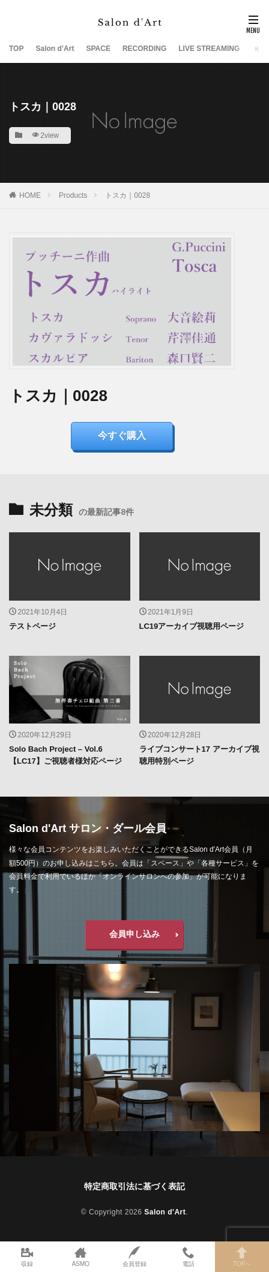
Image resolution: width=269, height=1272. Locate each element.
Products (73, 195)
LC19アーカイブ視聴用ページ (191, 626)
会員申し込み (134, 934)
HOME (30, 195)
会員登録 (134, 1256)
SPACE (98, 48)
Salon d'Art (165, 1212)
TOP (16, 48)
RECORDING (144, 48)
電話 (189, 1256)
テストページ (32, 626)
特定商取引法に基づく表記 (134, 1186)
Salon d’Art (54, 48)
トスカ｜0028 (127, 195)
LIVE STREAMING (209, 48)
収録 (27, 1256)
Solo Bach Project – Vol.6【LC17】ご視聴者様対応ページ (65, 754)
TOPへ (242, 1256)
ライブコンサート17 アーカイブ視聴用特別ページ (199, 754)
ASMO (81, 1256)
